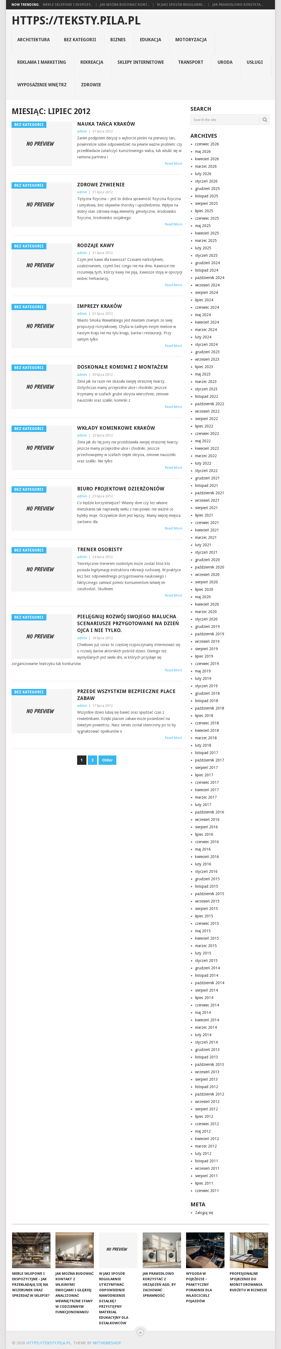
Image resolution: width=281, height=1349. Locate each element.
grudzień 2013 (207, 1049)
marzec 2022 (206, 456)
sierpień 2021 (206, 508)
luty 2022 (203, 463)
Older (107, 760)
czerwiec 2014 (207, 1005)
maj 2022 (203, 441)
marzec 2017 (206, 797)
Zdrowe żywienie (101, 184)
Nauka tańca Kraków (106, 124)
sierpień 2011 (206, 1176)
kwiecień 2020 (207, 604)
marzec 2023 (206, 381)
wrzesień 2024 (207, 285)
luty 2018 (203, 745)
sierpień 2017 (206, 767)
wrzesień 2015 (207, 901)
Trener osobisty (99, 549)
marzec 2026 (206, 166)
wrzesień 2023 (207, 359)
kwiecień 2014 (207, 1020)
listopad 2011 (206, 1161)
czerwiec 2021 (207, 522)
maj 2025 (203, 226)
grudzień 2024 (207, 263)
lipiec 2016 (204, 834)
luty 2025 (203, 248)
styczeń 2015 (206, 960)
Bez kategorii (80, 39)
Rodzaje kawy (95, 245)
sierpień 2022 (206, 418)
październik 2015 (209, 894)
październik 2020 (209, 567)
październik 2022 (209, 404)
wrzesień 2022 (207, 411)
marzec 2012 (206, 1146)
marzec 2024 (206, 329)
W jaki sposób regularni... (181, 5)
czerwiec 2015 (207, 923)
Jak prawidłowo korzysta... (237, 5)
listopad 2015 (206, 886)
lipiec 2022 (204, 426)
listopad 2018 (206, 701)
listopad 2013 (206, 1057)
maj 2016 (203, 849)
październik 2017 (209, 760)
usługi (255, 62)
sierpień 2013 (206, 1079)
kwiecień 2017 (207, 790)
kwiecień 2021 (207, 530)
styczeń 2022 (206, 470)
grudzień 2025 (207, 188)
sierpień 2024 (206, 292)
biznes (118, 39)
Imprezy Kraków (99, 306)
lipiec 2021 (204, 515)
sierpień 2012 (206, 1109)
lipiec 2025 (204, 211)
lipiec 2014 (204, 997)
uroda (225, 62)
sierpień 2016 (206, 827)
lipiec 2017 (204, 775)
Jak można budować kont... (125, 5)
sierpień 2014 (206, 990)
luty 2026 (203, 174)
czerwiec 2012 (207, 1124)
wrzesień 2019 (207, 641)
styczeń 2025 (206, 255)
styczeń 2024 (206, 344)
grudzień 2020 (207, 560)
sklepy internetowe (140, 62)
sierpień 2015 (206, 908)
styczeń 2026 (206, 181)
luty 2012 (203, 1153)
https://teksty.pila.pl (76, 20)
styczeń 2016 (206, 871)
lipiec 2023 (204, 367)
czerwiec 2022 (207, 433)
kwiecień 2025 (207, 233)
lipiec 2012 (204, 1116)
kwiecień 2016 (207, 856)
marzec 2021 (206, 537)
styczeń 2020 (206, 619)
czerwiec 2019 (207, 663)
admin (82, 131)
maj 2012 (203, 1131)
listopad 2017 (206, 753)
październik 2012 (209, 1094)
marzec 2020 (206, 611)
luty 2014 (203, 1035)
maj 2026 (203, 151)
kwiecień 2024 (207, 322)
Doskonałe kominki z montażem (122, 367)
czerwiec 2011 (207, 1190)
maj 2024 (203, 315)
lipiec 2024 (204, 300)
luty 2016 (203, 864)
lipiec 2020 (204, 589)
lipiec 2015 (204, 916)
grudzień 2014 (207, 968)
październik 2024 (209, 277)
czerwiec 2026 (207, 144)
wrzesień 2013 (207, 1072)
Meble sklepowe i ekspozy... (67, 5)
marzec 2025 (206, 240)
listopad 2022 (206, 396)
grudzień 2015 (207, 879)
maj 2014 (203, 1012)
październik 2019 (209, 634)
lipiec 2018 (204, 715)
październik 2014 (209, 983)
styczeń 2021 (206, 552)
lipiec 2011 (204, 1183)
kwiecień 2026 (207, 159)
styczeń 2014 (206, 1042)
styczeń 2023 (206, 389)
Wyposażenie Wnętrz (42, 84)
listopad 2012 (206, 1087)
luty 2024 (203, 337)
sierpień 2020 (206, 582)
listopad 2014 (206, 975)
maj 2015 (203, 931)
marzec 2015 (206, 946)
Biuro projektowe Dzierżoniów (120, 489)
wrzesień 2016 (207, 819)
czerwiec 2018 (207, 723)
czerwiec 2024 (207, 307)
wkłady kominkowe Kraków (116, 428)
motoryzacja (191, 39)
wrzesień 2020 (207, 574)
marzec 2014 (206, 1027)
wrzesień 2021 (207, 500)
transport (190, 62)
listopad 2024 (206, 270)
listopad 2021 (206, 485)
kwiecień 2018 (207, 730)
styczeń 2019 (206, 686)
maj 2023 (203, 374)
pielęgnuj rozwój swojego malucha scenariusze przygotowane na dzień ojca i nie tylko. (128, 623)
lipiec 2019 (204, 656)
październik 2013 (209, 1064)
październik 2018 (209, 708)
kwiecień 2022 (207, 448)
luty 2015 (203, 953)
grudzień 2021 (207, 478)
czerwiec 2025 (207, 218)
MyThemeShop (107, 1343)
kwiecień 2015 (207, 938)
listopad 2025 (206, 196)
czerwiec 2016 (207, 842)
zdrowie (91, 84)
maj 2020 (203, 597)
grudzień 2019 (207, 626)
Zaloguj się (204, 1212)
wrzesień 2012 (207, 1101)
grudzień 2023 (207, 352)
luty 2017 (203, 804)
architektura (33, 39)
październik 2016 (209, 812)
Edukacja (150, 39)
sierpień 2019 (206, 649)
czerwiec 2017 (207, 782)
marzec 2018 (206, 738)
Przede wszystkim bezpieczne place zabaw (126, 694)
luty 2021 (203, 545)
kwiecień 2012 (207, 1138)
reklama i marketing (41, 62)
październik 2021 (209, 493)
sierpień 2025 (206, 203)
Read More (173, 163)
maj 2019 (203, 671)
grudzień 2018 (207, 693)
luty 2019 (203, 678)
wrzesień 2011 (207, 1168)
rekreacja (91, 62)
